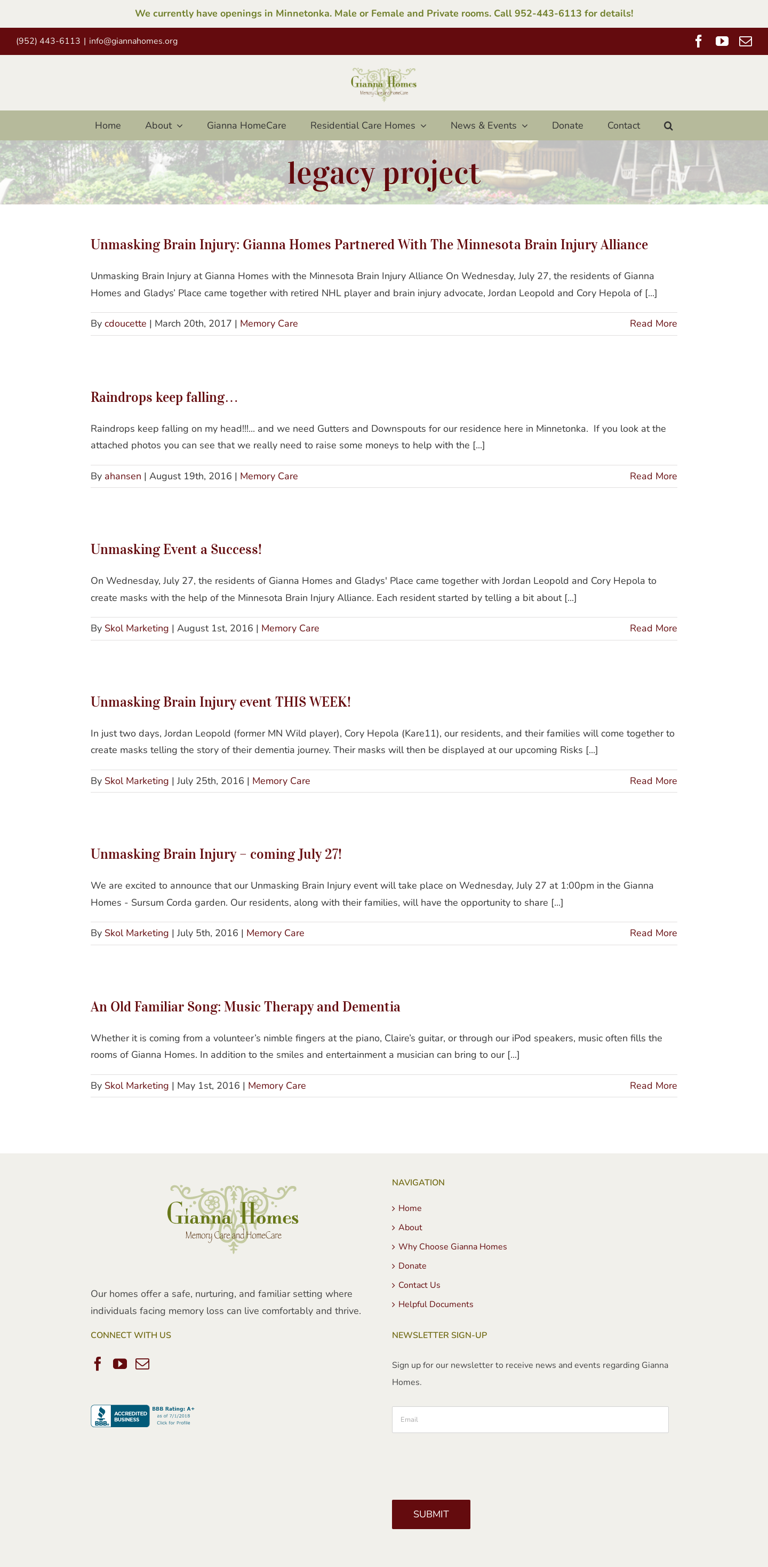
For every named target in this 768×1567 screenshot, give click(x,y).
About (410, 1227)
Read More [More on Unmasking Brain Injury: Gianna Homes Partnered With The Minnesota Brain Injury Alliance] (653, 323)
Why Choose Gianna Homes (452, 1246)
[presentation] (473, 1462)
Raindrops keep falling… (164, 397)
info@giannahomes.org (133, 41)
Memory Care (269, 323)
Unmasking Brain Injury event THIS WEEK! (221, 701)
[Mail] (142, 1364)
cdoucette (126, 323)
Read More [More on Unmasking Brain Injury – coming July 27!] (653, 933)
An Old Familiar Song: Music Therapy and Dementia (246, 1006)
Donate (412, 1266)
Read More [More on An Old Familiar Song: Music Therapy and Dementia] (653, 1085)
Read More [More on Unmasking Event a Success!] (653, 628)
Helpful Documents (436, 1304)
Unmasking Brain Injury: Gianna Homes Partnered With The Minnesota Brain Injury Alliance (369, 244)
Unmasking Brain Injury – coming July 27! (216, 853)
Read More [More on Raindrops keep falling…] (653, 476)
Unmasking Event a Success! (176, 549)
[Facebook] (98, 1364)
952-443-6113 (548, 13)
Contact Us (419, 1285)
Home (410, 1208)
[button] (668, 125)
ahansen (123, 476)
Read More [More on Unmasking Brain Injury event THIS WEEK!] (653, 780)
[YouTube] (120, 1364)
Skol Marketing (137, 628)
